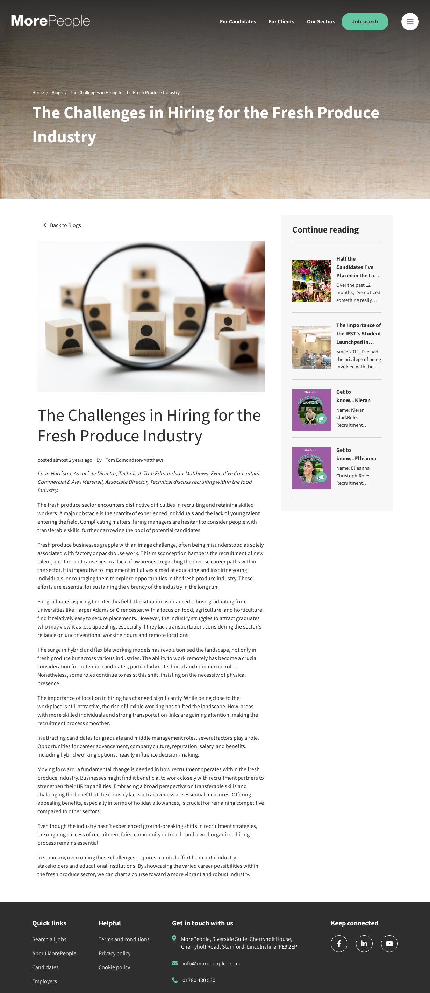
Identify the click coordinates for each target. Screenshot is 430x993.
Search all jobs (49, 939)
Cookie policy (114, 967)
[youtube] (389, 943)
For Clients (281, 22)
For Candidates (238, 22)
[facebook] (339, 943)
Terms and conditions (124, 939)
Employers (44, 981)
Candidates (45, 967)
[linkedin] (364, 943)
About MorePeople (54, 953)
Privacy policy (114, 953)
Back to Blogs (65, 225)
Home (38, 92)
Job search (365, 22)
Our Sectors (321, 22)
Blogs (57, 92)
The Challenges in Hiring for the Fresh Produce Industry (125, 92)
